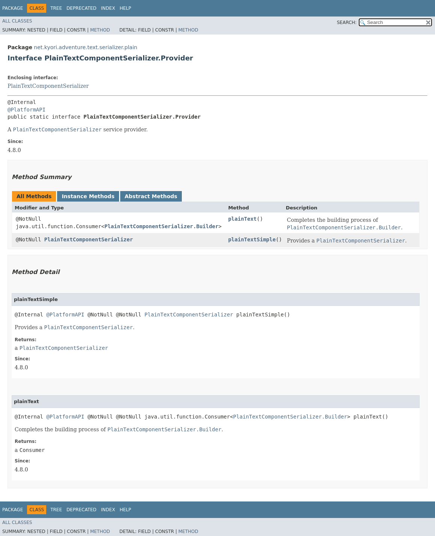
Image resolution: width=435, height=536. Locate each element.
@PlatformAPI (26, 110)
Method (100, 30)
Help (125, 8)
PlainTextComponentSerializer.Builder (161, 226)
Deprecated (81, 8)
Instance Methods (88, 196)
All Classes (17, 21)
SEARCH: (347, 22)
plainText (242, 219)
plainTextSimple (251, 239)
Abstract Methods (151, 196)
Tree (56, 8)
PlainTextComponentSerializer (48, 86)
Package (12, 8)
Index (108, 8)
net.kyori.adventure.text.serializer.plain (85, 47)
